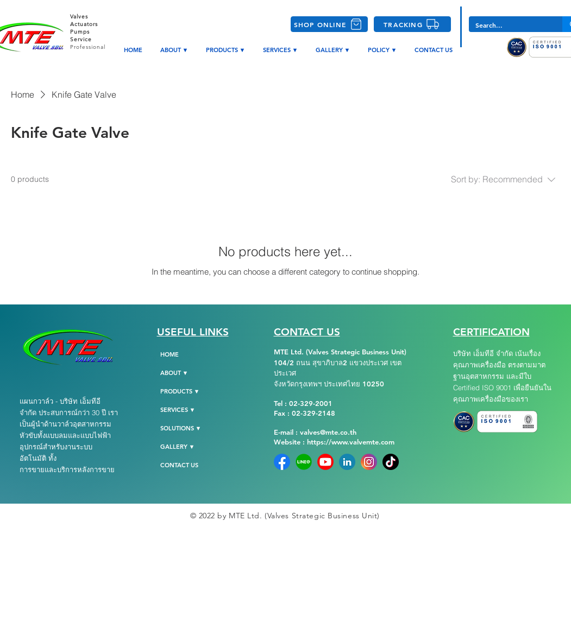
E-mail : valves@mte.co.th (315, 432)
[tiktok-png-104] (390, 462)
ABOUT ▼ (174, 373)
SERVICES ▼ (178, 410)
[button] (383, 50)
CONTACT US (179, 465)
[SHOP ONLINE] (329, 24)
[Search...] (507, 25)
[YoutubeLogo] (325, 462)
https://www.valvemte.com (350, 441)
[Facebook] (282, 462)
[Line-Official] (304, 462)
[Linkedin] (347, 462)
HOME (169, 354)
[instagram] (369, 462)
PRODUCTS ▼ (180, 391)
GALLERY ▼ (177, 446)
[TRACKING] (412, 24)
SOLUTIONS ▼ (181, 428)
